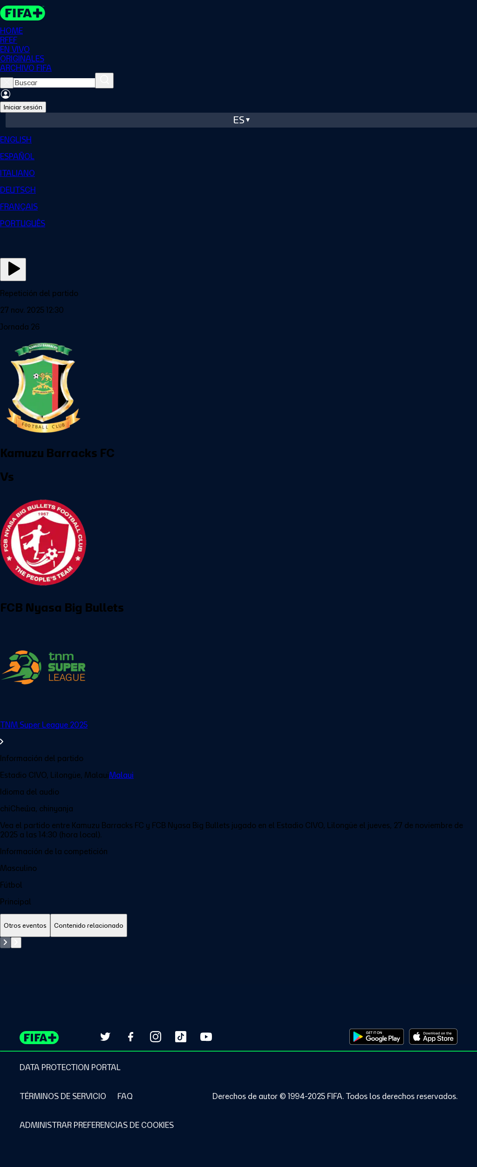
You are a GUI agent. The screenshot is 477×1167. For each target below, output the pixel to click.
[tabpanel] (238, 960)
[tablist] (238, 926)
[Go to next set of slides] (16, 942)
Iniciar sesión (23, 107)
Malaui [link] (121, 775)
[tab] (25, 926)
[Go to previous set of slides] (5, 942)
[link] (238, 733)
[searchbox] (54, 83)
